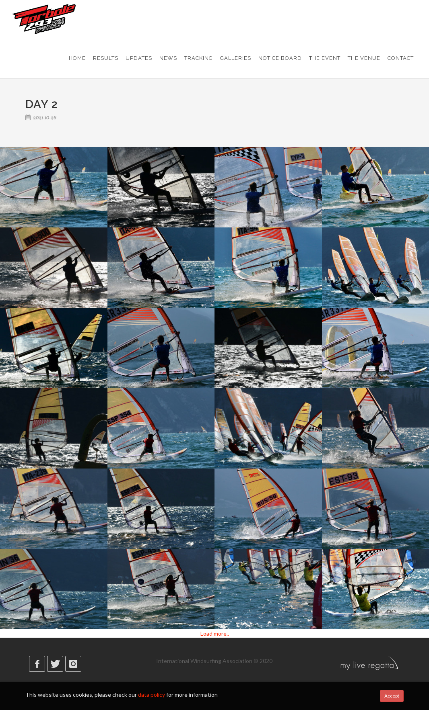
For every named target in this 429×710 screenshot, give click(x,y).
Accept (391, 696)
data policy (151, 694)
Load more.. (214, 633)
